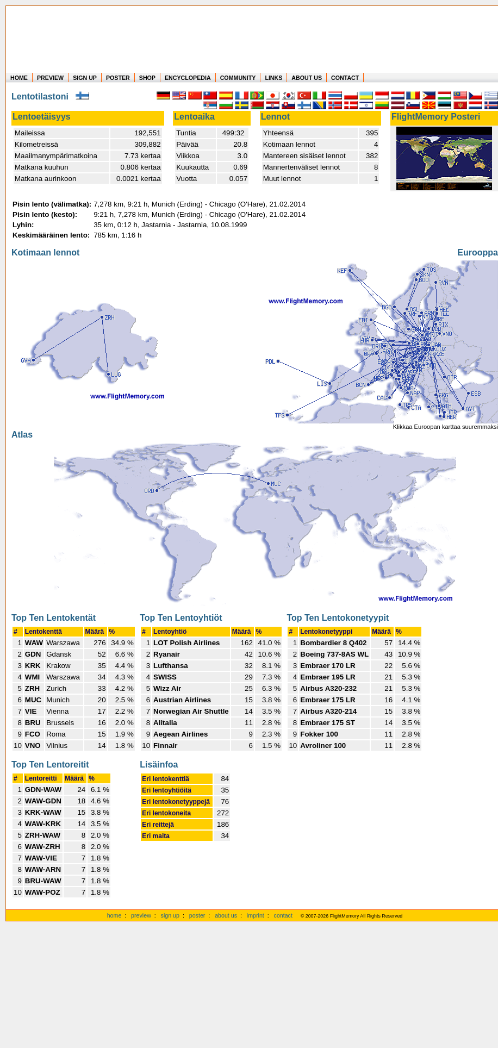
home (114, 915)
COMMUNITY (238, 77)
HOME (19, 77)
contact (283, 915)
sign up (170, 915)
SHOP (147, 77)
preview (141, 915)
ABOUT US (306, 77)
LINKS (273, 77)
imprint (255, 915)
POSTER (118, 77)
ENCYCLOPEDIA (188, 77)
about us (226, 915)
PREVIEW (50, 77)
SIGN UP (85, 77)
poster (197, 915)
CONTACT (345, 77)
